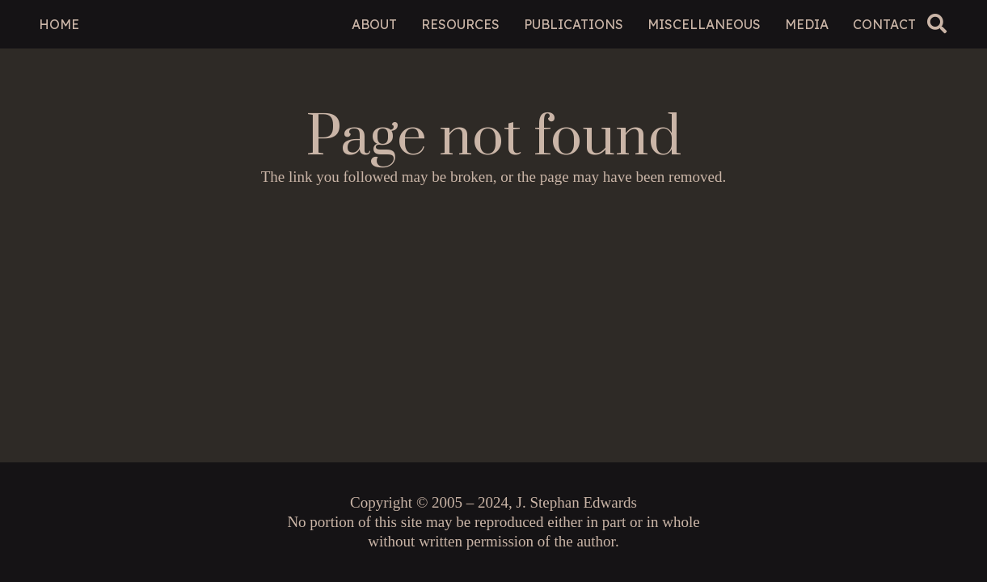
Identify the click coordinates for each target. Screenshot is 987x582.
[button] (937, 23)
